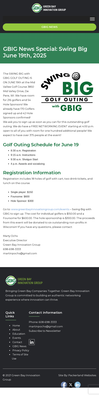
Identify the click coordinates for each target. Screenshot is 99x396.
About (16, 329)
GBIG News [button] (49, 26)
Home (16, 325)
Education (18, 333)
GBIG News (19, 346)
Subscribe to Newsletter (45, 330)
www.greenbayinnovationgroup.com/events (40, 209)
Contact (17, 342)
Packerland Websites (82, 375)
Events (16, 337)
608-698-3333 (48, 322)
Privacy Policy (20, 350)
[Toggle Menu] (92, 19)
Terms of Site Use (20, 356)
